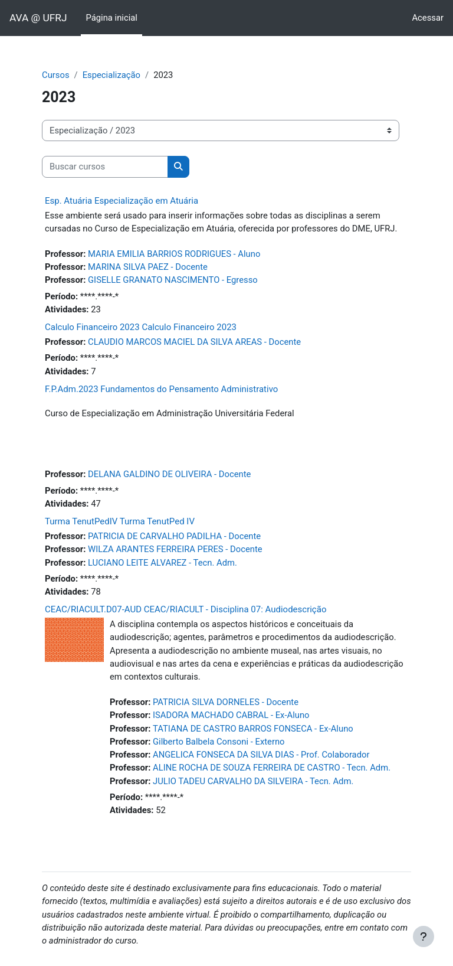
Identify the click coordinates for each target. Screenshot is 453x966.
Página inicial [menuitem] (111, 17)
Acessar (428, 17)
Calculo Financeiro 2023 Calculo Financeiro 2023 (141, 327)
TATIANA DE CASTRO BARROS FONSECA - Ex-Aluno (253, 728)
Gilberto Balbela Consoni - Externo (219, 741)
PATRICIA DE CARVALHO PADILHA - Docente (174, 536)
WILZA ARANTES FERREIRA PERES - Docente (175, 549)
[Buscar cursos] (105, 166)
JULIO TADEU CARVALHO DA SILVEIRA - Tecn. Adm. (253, 781)
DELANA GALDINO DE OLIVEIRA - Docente (169, 474)
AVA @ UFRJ (38, 18)
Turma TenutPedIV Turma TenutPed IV (120, 521)
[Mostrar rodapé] (423, 936)
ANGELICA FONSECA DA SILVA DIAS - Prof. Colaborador (261, 754)
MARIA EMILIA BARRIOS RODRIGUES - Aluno (174, 254)
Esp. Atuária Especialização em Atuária (121, 200)
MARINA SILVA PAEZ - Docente (148, 267)
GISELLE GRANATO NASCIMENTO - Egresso (173, 280)
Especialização (111, 75)
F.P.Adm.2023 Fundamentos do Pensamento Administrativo (161, 389)
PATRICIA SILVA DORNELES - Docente (225, 702)
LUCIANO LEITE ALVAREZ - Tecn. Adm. (162, 562)
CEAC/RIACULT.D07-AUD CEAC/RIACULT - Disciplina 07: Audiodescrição (185, 609)
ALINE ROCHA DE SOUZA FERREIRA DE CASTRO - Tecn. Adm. (271, 767)
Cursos (56, 75)
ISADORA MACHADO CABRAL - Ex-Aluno (231, 715)
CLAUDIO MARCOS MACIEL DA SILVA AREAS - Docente (194, 342)
